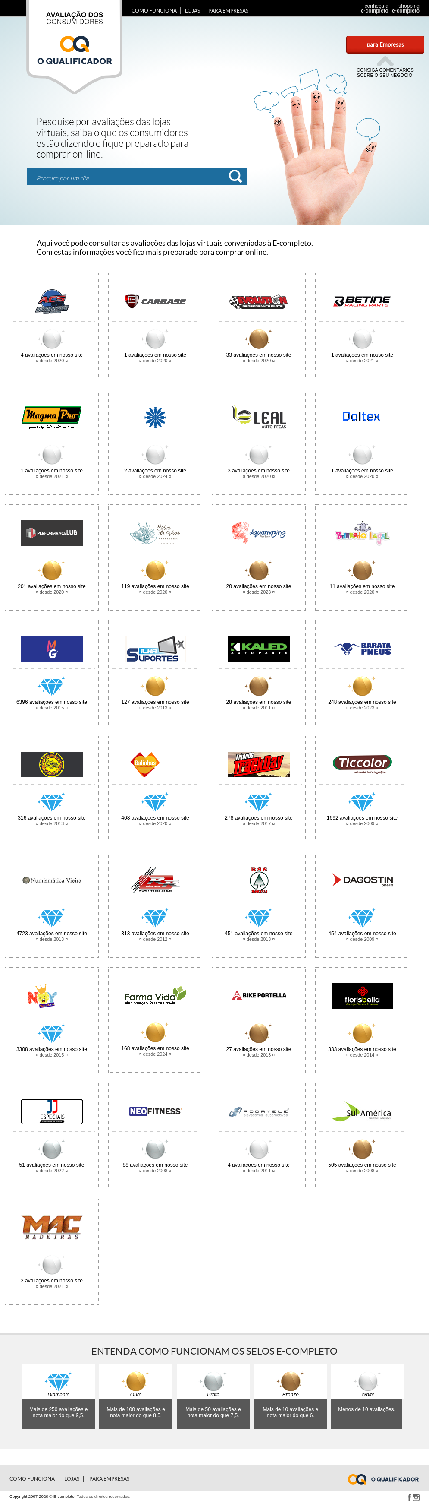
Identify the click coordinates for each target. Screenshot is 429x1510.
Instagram (416, 1497)
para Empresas (385, 44)
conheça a (372, 8)
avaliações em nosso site (52, 355)
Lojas (192, 10)
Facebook (409, 1497)
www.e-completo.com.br (388, 1479)
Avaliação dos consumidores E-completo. (74, 47)
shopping (405, 8)
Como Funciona (154, 10)
